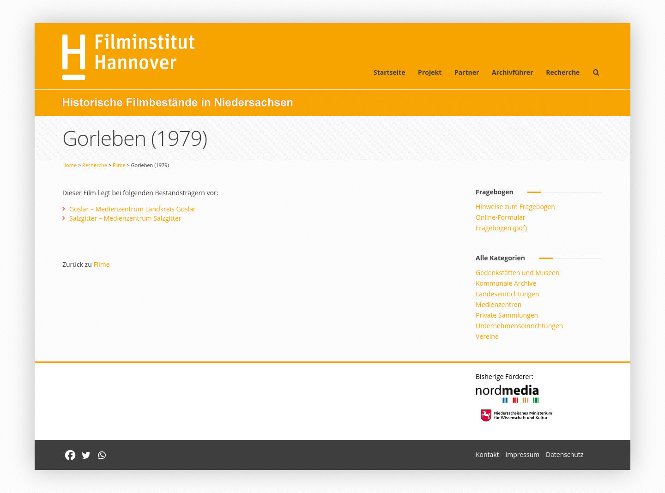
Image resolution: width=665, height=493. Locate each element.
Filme (119, 165)
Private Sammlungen (507, 315)
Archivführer (512, 72)
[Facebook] (70, 455)
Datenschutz (564, 454)
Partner (466, 72)
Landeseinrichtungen (507, 293)
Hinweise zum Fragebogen (515, 206)
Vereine (487, 336)
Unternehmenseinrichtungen (519, 325)
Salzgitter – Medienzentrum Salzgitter (125, 218)
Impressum (522, 454)
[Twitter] (86, 455)
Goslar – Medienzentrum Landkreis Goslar (132, 208)
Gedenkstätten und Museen (517, 272)
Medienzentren (498, 304)
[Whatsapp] (102, 455)
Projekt (429, 72)
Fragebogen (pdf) (501, 227)
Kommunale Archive (506, 283)
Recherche (563, 72)
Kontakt (487, 454)
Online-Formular (500, 217)
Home (69, 165)
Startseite (389, 72)
